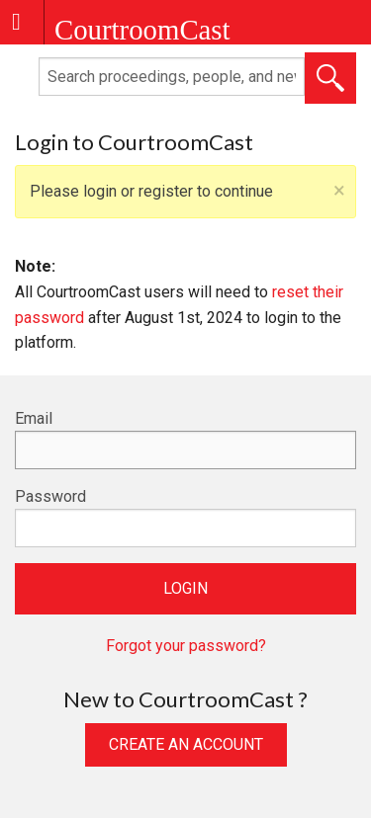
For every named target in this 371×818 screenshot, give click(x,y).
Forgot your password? (186, 645)
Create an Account (186, 744)
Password (50, 496)
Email (33, 418)
